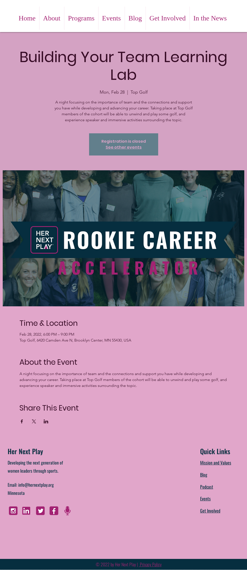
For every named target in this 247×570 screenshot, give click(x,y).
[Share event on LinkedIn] (46, 421)
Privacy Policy (150, 564)
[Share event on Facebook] (21, 421)
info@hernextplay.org (36, 485)
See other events (124, 147)
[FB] (53, 510)
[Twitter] (40, 510)
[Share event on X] (34, 421)
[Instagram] (13, 510)
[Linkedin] (26, 510)
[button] (51, 18)
